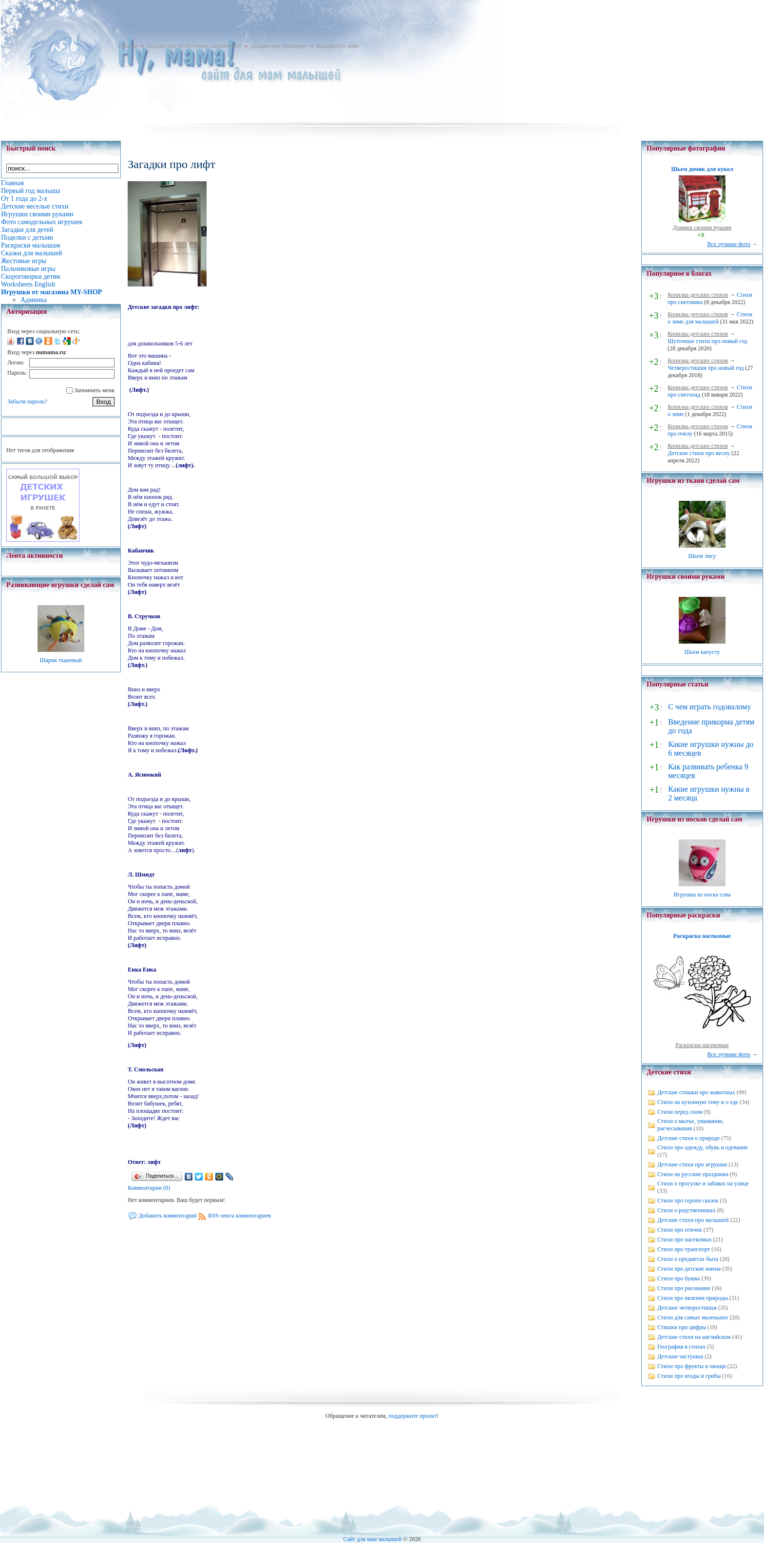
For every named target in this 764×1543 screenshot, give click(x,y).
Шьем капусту (702, 651)
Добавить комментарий (167, 1215)
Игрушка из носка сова (702, 894)
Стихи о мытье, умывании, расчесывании (690, 1125)
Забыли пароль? (27, 401)
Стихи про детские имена (689, 1268)
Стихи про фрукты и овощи (691, 1366)
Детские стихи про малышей (693, 1220)
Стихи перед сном (679, 1111)
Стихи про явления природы (692, 1298)
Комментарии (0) (149, 1187)
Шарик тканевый (60, 660)
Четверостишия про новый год (706, 367)
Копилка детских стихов (698, 294)
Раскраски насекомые (702, 1045)
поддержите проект (412, 1415)
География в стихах (681, 1346)
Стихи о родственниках (686, 1210)
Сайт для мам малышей (372, 1539)
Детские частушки (680, 1356)
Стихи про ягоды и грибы (689, 1375)
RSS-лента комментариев (239, 1215)
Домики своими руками (702, 227)
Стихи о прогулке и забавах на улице (703, 1183)
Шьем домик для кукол (702, 169)
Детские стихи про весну (699, 453)
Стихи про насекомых (684, 1239)
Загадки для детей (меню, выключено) (193, 45)
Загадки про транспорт (278, 45)
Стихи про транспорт (683, 1249)
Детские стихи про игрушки (692, 1164)
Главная (127, 45)
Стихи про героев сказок (687, 1200)
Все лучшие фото (728, 244)
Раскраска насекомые (702, 936)
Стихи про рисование (683, 1288)
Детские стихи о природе (688, 1138)
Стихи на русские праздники (692, 1174)
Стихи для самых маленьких (692, 1317)
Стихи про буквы (678, 1278)
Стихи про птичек (679, 1229)
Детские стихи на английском (694, 1336)
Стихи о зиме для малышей (710, 318)
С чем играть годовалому (709, 707)
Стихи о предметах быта (687, 1259)
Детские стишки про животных (696, 1092)
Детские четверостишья (687, 1307)
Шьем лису (702, 555)
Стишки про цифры (681, 1327)
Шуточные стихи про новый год (707, 341)
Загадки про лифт (338, 45)
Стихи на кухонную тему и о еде (697, 1102)
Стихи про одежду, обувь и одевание (702, 1147)
